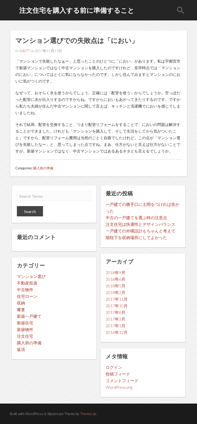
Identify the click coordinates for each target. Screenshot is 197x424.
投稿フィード (118, 373)
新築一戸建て (29, 316)
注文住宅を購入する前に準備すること (76, 10)
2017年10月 (117, 305)
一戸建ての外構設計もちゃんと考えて (140, 230)
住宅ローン (27, 296)
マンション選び (31, 276)
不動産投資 (27, 282)
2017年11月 (117, 299)
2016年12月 (117, 332)
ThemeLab (88, 413)
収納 (21, 302)
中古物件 (25, 289)
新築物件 (25, 329)
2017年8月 (115, 312)
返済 (21, 349)
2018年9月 (115, 272)
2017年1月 (115, 325)
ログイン (114, 367)
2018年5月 (115, 285)
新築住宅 (25, 322)
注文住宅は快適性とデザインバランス (140, 224)
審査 (21, 309)
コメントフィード (122, 380)
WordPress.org (119, 387)
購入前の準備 (43, 168)
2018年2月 (115, 292)
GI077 (24, 51)
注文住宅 (25, 336)
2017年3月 (115, 318)
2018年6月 (115, 279)
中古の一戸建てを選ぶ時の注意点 (136, 217)
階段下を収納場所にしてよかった (136, 237)
